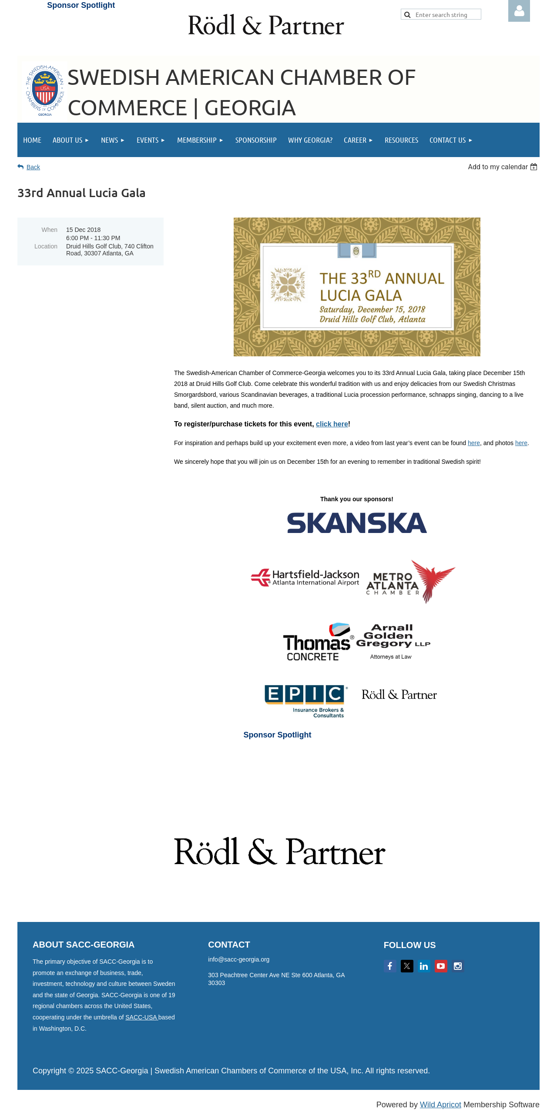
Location (45, 246)
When (49, 229)
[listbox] (504, 166)
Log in (519, 11)
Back (33, 167)
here (474, 442)
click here (332, 424)
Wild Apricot (440, 1104)
